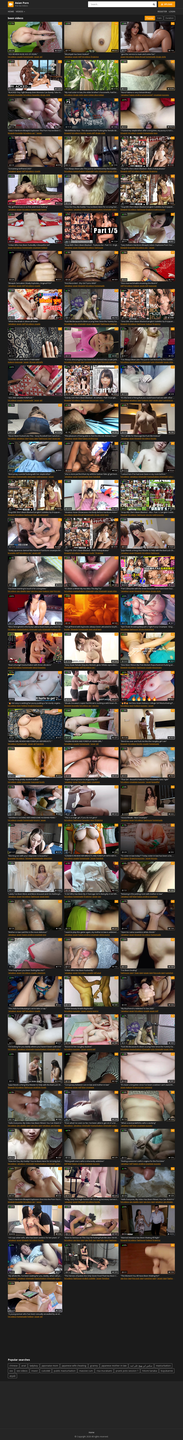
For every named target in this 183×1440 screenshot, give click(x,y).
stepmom (41, 973)
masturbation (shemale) (83, 171)
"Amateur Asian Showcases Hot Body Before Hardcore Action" (91, 512)
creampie (158, 95)
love (152, 629)
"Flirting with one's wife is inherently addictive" (84, 1161)
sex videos (22, 1370)
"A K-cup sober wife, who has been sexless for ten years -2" (34, 1237)
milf (79, 56)
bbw (80, 438)
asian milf (90, 133)
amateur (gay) (136, 400)
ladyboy (34, 1365)
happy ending (135, 95)
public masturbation (64, 1370)
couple (20, 56)
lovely (42, 782)
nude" (92, 553)
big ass (154, 858)
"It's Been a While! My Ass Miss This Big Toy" (83, 588)
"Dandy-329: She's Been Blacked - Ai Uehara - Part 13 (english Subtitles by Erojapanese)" (91, 397)
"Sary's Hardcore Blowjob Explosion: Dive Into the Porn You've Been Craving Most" (35, 1199)
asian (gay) (158, 400)
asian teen (44, 896)
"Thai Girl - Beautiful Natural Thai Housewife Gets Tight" (145, 779)
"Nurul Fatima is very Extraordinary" (136, 92)
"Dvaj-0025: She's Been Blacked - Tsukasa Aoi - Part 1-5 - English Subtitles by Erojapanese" (91, 245)
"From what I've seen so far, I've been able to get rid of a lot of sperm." (91, 1123)
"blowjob (74, 629)
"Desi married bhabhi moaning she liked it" (139, 283)
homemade (28, 56)
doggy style (161, 56)
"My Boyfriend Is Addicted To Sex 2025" (137, 1008)
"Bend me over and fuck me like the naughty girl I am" (144, 741)
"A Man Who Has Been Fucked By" (79, 970)
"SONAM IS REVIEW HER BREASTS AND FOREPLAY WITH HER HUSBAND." (91, 855)
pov (96, 438)
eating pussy (159, 209)
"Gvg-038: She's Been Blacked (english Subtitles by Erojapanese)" (148, 207)
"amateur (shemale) (81, 209)
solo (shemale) (100, 171)
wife (41, 362)
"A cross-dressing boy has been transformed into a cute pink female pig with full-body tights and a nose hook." (91, 359)
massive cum (86, 1370)
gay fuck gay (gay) (93, 1240)
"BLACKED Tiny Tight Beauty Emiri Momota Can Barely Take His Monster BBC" (35, 92)
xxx (11, 1370)
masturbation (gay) (93, 362)
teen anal (93, 629)
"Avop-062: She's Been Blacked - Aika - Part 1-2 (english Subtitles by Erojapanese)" (148, 512)
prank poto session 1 (127, 1370)
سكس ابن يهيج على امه (141, 1365)
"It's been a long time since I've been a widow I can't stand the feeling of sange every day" (148, 1084)
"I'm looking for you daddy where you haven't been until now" (34, 1046)
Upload (166, 4)
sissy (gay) (33, 438)
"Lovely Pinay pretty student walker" (23, 779)
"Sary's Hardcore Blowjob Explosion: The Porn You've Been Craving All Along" (35, 130)
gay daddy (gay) (24, 591)
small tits (37, 1087)
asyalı (12, 1375)
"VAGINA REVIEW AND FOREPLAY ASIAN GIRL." (83, 741)
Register (162, 11)
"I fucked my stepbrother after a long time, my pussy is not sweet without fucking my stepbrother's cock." (148, 130)
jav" (34, 133)
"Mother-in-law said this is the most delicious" (27, 932)
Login (172, 11)
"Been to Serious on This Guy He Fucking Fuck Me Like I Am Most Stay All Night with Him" (91, 1237)
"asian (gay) (162, 1278)
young (89, 1011)
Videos (21, 11)
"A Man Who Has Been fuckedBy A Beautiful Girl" (29, 245)
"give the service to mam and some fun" (138, 54)
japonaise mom (50, 1365)
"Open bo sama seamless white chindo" (138, 932)
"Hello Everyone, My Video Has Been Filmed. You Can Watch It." (35, 1123)
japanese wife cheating (74, 1365)
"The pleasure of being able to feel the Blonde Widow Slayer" (91, 436)
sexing (95, 1011)
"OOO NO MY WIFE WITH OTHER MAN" (24, 359)
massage (153, 285)
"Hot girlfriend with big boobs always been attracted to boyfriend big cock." (91, 626)
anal (23, 1365)
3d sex (141, 629)
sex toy (149, 514)
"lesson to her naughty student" (78, 1046)
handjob (96, 476)
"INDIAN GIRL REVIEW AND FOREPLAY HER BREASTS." (30, 741)
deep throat (140, 56)
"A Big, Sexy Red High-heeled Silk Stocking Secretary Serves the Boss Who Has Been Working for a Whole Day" (91, 1199)
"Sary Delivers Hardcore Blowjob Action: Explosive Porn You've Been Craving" (148, 245)
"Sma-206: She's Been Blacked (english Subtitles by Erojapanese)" (148, 321)
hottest (44, 247)
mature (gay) (147, 400)
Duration (169, 18)
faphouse (144, 171)
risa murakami (104, 1370)
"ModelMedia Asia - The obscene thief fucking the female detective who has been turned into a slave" (91, 130)
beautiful (155, 782)
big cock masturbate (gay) (113, 362)
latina (35, 667)
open (85, 95)
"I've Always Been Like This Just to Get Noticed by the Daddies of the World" (91, 168)
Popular (149, 18)
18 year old (34, 362)
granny (94, 1365)
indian (101, 95)
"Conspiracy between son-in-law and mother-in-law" (87, 1084)
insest (34, 1370)
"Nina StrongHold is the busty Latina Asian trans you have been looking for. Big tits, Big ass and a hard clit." (35, 626)
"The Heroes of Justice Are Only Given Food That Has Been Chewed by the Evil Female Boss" (91, 1275)
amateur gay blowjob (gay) (54, 1125)
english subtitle (88, 1278)
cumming (148, 1087)
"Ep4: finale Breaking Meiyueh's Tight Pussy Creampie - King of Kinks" (148, 626)
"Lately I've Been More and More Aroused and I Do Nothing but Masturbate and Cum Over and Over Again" (35, 894)
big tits (83, 133)
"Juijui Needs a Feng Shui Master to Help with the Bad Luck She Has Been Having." (148, 550)
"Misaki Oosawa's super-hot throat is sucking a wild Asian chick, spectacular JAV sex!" (91, 703)
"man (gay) (138, 973)
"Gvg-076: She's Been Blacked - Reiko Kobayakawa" (143, 168)
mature (136, 285)
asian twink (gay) (59, 438)
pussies (165, 95)
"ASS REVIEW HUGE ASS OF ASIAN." (23, 54)
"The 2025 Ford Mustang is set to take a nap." (27, 1008)
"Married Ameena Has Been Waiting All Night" (140, 1237)
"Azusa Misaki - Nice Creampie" (134, 817)
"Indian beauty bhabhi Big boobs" (79, 1008)
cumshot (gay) (169, 400)
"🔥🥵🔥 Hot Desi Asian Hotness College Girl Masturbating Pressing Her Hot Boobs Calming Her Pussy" (148, 703)
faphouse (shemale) (109, 324)
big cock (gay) (79, 362)
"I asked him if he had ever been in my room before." (144, 474)
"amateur (68, 56)
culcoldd (45, 1370)
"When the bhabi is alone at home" (23, 321)
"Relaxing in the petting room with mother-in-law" (142, 894)
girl (41, 56)
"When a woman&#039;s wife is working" (138, 1123)
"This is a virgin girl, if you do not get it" (80, 817)
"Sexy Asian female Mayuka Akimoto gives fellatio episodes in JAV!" (91, 665)
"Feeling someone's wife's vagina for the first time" (143, 1161)
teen (156, 133)
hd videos (12, 56)
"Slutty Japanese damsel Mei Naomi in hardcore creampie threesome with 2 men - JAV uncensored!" (35, 550)
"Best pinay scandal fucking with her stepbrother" (29, 474)
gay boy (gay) (36, 591)
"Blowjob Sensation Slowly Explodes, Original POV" (30, 283)
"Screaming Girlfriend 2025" (20, 168)
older (102, 400)
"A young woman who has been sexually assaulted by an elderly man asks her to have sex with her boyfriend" (35, 1314)
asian (75, 56)
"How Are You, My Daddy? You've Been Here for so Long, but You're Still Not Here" (91, 207)
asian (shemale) (114, 171)
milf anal (97, 973)
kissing (37, 820)
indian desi (93, 95)
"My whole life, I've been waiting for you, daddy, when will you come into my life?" (35, 1275)
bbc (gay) (105, 1240)
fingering (95, 56)
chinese (13, 1365)
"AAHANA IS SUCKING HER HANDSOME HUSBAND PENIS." (32, 817)
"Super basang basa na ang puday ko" (81, 779)
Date (159, 18)
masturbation (163, 1365)
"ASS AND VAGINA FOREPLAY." (21, 397)
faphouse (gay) (45, 438)
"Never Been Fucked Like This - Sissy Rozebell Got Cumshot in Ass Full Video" (35, 436)
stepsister (31, 476)
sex (99, 896)
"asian (36, 56)
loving (43, 209)
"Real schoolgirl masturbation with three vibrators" (30, 665)
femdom (105, 1278)
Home (11, 11)
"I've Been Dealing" (129, 970)
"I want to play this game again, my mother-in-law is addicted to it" (91, 932)
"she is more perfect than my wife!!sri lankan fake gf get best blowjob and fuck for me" (91, 474)
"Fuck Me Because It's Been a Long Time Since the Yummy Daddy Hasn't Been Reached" (91, 321)
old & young (104, 934)
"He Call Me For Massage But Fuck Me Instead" (141, 436)
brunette (19, 95)
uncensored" (147, 95)
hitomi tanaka (149, 1370)
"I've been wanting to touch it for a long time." (27, 588)
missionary (94, 400)
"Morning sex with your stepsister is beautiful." (28, 855)
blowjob (11, 95)
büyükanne (167, 1370)
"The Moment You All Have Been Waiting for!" (140, 1275)
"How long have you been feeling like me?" (26, 970)
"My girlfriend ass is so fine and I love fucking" (28, 207)
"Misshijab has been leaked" (76, 54)
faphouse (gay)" (174, 1278)
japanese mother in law (114, 1365)
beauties (36, 95)
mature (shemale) (58, 629)
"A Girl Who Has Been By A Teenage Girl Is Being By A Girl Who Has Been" (91, 894)
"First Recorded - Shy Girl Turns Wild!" (80, 283)
